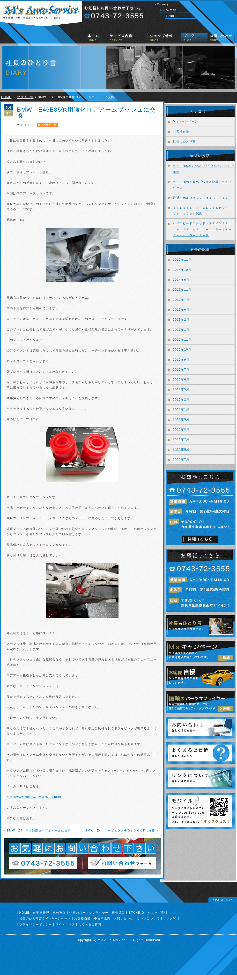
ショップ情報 (157, 912)
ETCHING (136, 912)
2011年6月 (181, 449)
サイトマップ (65, 924)
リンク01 (170, 918)
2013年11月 (182, 289)
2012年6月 (181, 379)
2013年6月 (181, 309)
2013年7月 (181, 299)
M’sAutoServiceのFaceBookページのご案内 (203, 168)
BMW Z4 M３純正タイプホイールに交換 (39, 830)
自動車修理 (41, 912)
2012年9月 (181, 359)
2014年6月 (181, 279)
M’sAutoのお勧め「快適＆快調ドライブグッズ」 (202, 184)
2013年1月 (181, 329)
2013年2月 (181, 319)
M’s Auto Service (111, 940)
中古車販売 (102, 918)
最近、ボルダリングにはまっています (201, 198)
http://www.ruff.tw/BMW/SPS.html (34, 797)
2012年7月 (181, 369)
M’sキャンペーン (185, 121)
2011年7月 (181, 439)
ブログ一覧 (25, 97)
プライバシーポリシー (35, 924)
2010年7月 (181, 459)
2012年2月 (181, 399)
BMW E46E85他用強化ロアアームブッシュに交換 (86, 112)
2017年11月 (182, 259)
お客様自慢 (181, 131)
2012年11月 (182, 339)
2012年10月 (182, 349)
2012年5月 (181, 389)
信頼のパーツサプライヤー (89, 912)
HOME (6, 97)
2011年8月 (181, 429)
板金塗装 (118, 912)
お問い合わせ (123, 918)
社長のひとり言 (47, 125)
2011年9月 (181, 419)
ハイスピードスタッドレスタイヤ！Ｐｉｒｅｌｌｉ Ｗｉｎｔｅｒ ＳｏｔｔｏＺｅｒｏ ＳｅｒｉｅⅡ (202, 229)
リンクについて (148, 918)
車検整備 (59, 912)
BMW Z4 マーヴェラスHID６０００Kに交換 (120, 830)
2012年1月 (181, 409)
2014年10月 (182, 270)
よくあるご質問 (89, 924)
